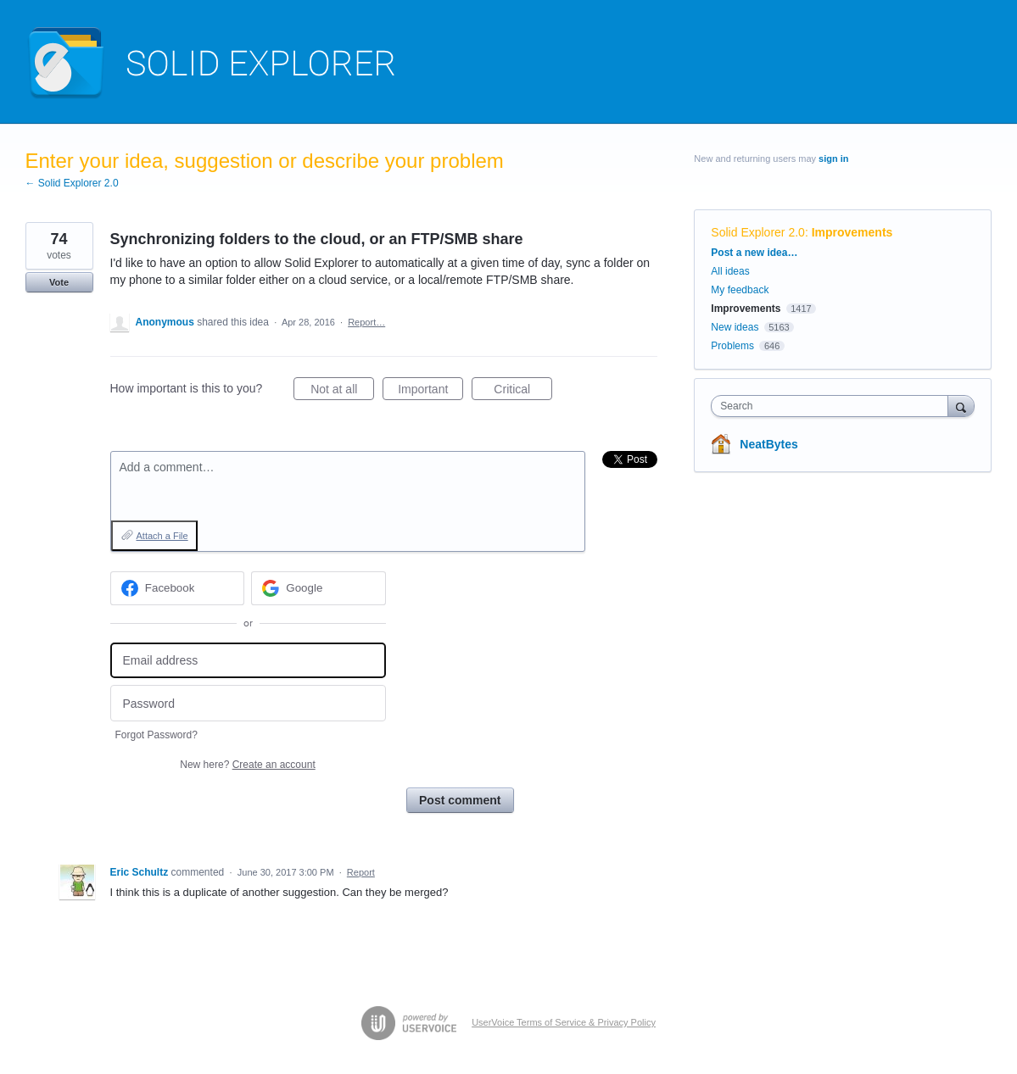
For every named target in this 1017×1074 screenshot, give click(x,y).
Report (361, 872)
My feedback (739, 290)
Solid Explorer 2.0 (758, 232)
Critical (523, 391)
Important (430, 391)
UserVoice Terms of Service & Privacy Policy (564, 1022)
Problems (732, 346)
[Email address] (248, 661)
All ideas (730, 271)
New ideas (734, 327)
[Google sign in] (318, 588)
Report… (366, 322)
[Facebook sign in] (177, 588)
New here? (247, 765)
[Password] (248, 703)
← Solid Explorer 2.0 (72, 183)
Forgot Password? (156, 735)
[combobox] (833, 406)
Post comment (459, 800)
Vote (59, 282)
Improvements (852, 232)
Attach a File (162, 536)
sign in (833, 158)
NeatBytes (768, 444)
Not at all (342, 391)
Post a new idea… (754, 253)
